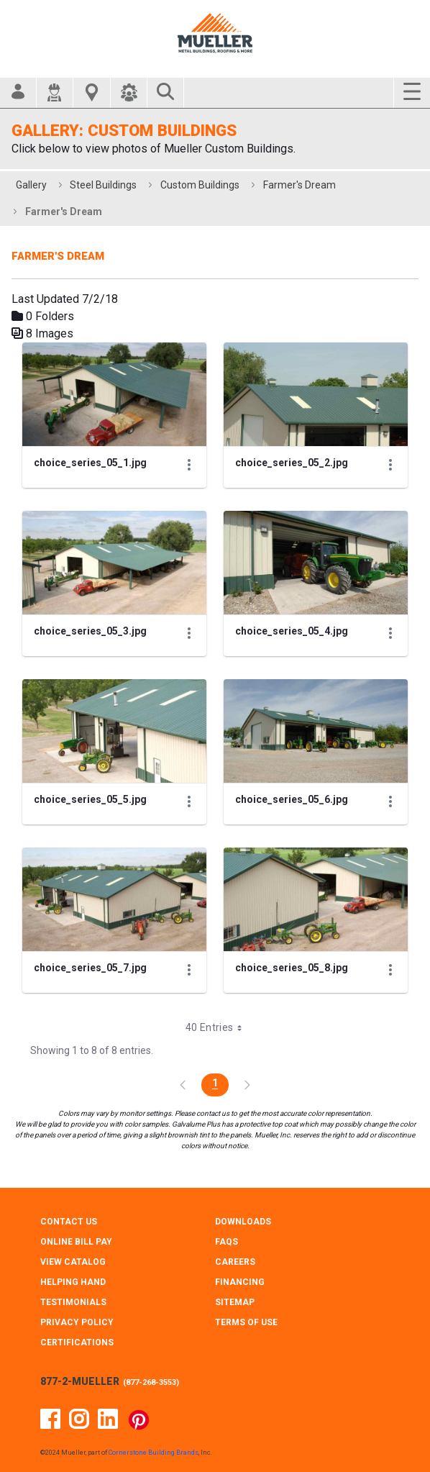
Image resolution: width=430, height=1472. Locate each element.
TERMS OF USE (246, 1322)
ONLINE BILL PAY (76, 1242)
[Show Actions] (189, 464)
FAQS (226, 1242)
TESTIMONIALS (73, 1302)
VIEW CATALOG (73, 1262)
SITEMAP (235, 1302)
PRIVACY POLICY (77, 1322)
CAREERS (235, 1262)
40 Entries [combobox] (219, 1027)
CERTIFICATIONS (77, 1342)
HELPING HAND (73, 1282)
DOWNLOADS (243, 1222)
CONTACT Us (68, 1222)
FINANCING (240, 1282)
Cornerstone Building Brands (153, 1452)
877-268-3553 (151, 1382)
